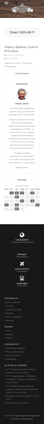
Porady (9, 313)
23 (17, 205)
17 (22, 201)
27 (37, 205)
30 (17, 209)
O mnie (9, 306)
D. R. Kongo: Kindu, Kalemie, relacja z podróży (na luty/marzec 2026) (22, 389)
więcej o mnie (22, 167)
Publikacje (11, 359)
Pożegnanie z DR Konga (18, 396)
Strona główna (13, 302)
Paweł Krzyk (12, 58)
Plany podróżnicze (15, 352)
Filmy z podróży (14, 317)
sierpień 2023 (22, 186)
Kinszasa (10, 403)
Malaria (9, 334)
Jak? (8, 331)
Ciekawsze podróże (15, 348)
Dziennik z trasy (14, 309)
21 (6, 205)
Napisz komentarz (15, 55)
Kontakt (10, 320)
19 (32, 201)
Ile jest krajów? (13, 355)
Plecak (9, 338)
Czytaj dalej (22, 73)
